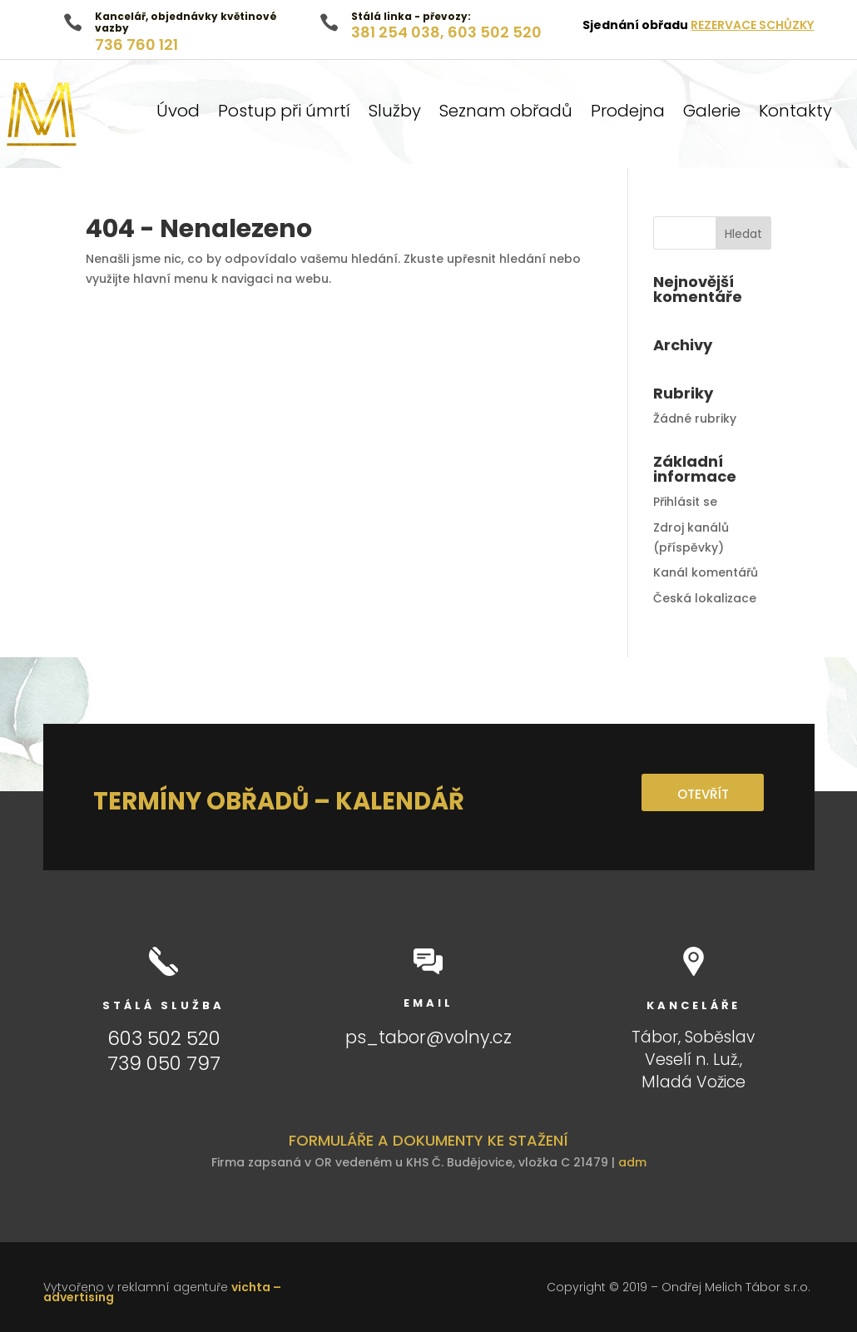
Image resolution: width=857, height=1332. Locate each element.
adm (632, 1162)
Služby (395, 113)
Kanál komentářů (705, 572)
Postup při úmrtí (284, 113)
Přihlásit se (685, 501)
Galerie (712, 113)
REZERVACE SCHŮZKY (752, 25)
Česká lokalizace (704, 598)
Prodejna (628, 113)
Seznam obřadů (505, 113)
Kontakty (795, 113)
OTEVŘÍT (702, 794)
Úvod (178, 113)
